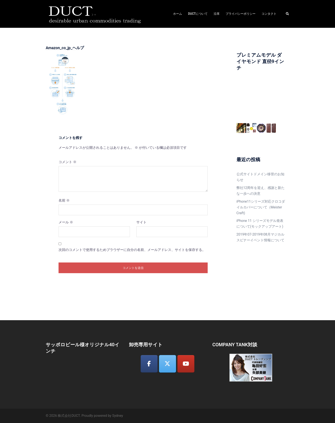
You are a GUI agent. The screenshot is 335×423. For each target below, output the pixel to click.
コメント (67, 162)
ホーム (177, 13)
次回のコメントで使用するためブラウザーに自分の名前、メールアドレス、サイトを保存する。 (132, 250)
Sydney (117, 416)
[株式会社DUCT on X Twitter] (167, 364)
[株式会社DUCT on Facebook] (149, 364)
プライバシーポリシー (241, 13)
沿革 (217, 13)
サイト (141, 222)
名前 (64, 200)
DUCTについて (198, 13)
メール (66, 222)
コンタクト (269, 13)
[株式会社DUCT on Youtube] (185, 364)
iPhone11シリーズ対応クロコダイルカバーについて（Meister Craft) (261, 207)
